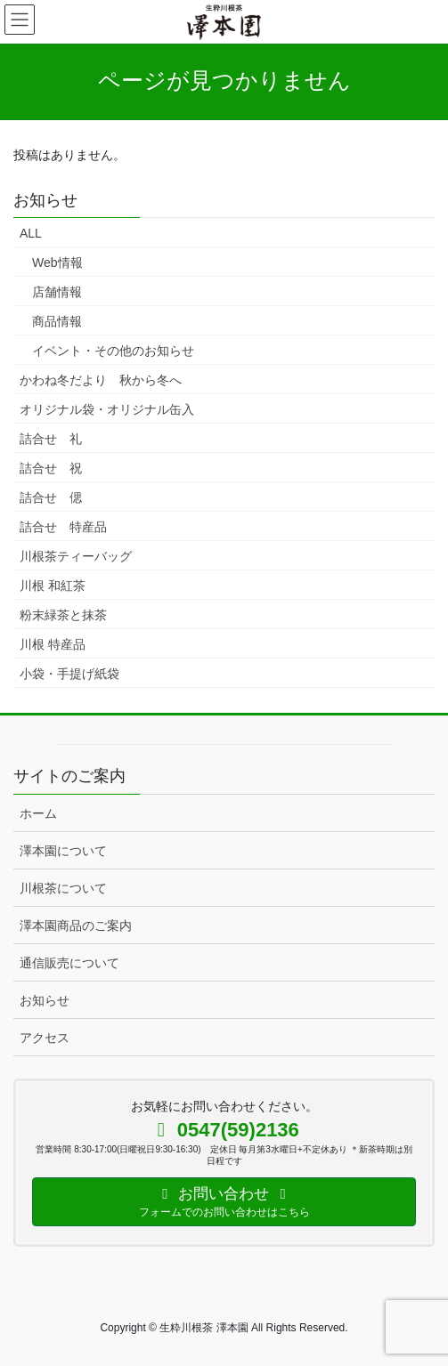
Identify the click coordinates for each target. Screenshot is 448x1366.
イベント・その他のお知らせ (113, 351)
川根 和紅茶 (53, 585)
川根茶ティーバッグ (76, 556)
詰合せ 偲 (51, 497)
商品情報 (57, 321)
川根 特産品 (53, 644)
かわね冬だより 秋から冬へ (101, 380)
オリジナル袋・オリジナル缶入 (107, 409)
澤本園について (63, 851)
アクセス (44, 1038)
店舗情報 (57, 292)
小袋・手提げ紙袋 (69, 674)
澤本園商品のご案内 (76, 925)
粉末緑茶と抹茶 (63, 615)
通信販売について (69, 963)
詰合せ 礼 (51, 439)
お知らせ (44, 1000)
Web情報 (57, 262)
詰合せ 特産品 (63, 527)
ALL (31, 233)
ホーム (38, 813)
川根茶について (63, 888)
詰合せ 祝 (51, 468)
